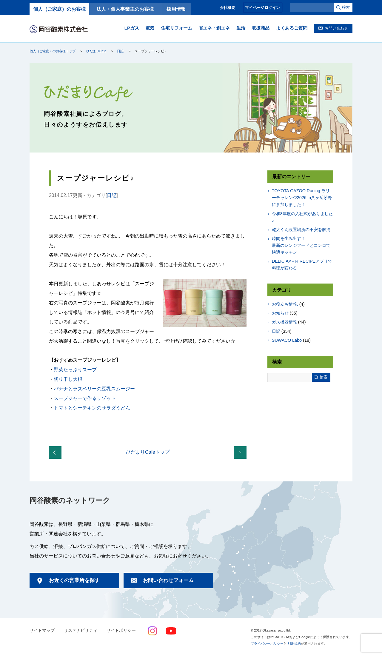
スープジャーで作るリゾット (85, 398)
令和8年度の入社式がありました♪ (302, 217)
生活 (240, 27)
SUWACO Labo (287, 340)
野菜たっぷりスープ (75, 369)
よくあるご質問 (291, 27)
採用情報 (176, 9)
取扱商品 (260, 27)
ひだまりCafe (96, 51)
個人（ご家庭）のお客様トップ (53, 51)
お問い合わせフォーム (168, 580)
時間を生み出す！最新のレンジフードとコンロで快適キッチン (301, 245)
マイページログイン (262, 7)
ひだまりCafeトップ (148, 452)
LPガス (131, 27)
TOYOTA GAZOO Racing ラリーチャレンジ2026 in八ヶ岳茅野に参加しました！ (302, 197)
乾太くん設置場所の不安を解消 (301, 229)
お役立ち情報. (285, 304)
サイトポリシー (121, 630)
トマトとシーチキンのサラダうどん (92, 407)
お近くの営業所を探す (74, 580)
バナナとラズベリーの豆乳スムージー (94, 388)
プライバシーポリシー (267, 643)
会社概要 (227, 7)
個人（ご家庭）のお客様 (59, 9)
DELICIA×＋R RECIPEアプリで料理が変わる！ (302, 264)
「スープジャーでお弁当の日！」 (56, 452)
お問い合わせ (336, 28)
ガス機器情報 (284, 322)
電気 (149, 27)
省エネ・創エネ (214, 27)
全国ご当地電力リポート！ (241, 452)
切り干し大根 (68, 379)
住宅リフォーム (176, 27)
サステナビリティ (80, 630)
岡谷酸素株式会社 (59, 29)
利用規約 (294, 643)
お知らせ (280, 313)
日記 (120, 51)
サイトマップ (42, 630)
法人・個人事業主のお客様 (125, 9)
